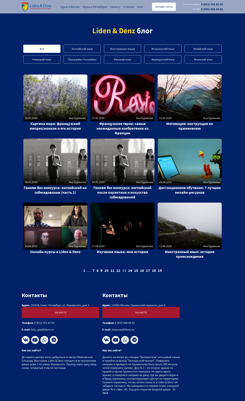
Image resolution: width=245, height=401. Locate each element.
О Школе (128, 7)
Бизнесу (115, 7)
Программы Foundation (82, 59)
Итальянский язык (162, 49)
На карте (60, 312)
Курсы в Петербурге (95, 7)
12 (118, 270)
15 (136, 270)
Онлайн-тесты (164, 6)
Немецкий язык (41, 59)
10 (106, 270)
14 (130, 270)
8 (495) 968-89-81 (208, 9)
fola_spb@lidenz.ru (42, 329)
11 (112, 270)
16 (142, 270)
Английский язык (82, 49)
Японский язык (203, 59)
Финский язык (122, 59)
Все (42, 49)
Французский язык (162, 59)
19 (160, 270)
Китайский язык (203, 49)
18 (154, 270)
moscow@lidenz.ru (123, 329)
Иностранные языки (122, 49)
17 (148, 270)
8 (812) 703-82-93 (203, 4)
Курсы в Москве (70, 7)
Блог (140, 7)
